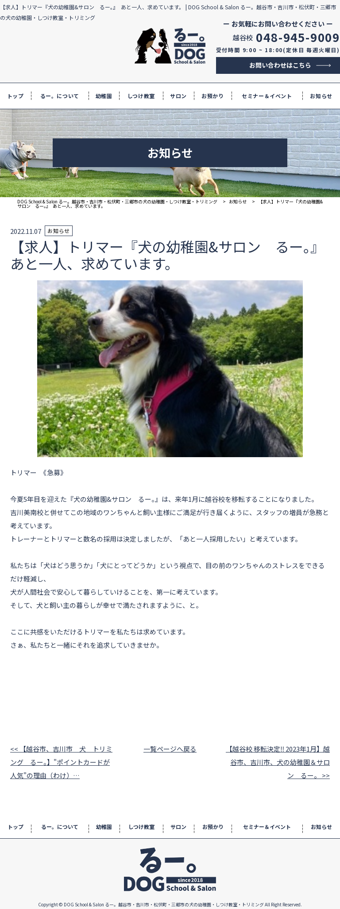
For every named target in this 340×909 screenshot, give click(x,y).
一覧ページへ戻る (170, 748)
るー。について (59, 95)
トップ (15, 95)
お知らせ (321, 95)
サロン (178, 95)
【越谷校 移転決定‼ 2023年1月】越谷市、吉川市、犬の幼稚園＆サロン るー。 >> (278, 762)
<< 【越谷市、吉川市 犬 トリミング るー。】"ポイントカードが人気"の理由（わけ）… (61, 762)
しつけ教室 (141, 95)
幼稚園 (104, 95)
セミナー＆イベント (267, 95)
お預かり (212, 95)
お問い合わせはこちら (280, 65)
